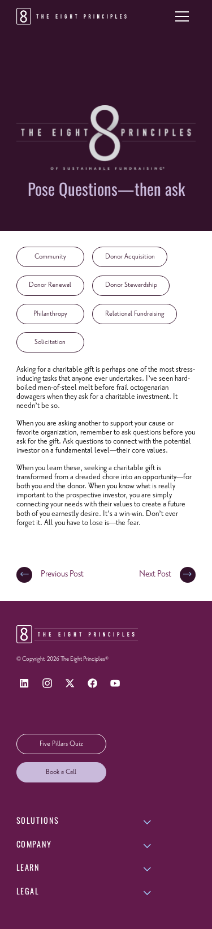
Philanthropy (50, 314)
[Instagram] (47, 683)
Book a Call (61, 772)
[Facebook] (92, 683)
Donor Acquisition (130, 257)
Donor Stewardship (131, 285)
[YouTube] (115, 683)
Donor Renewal (50, 285)
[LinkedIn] (24, 683)
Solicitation (50, 342)
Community (50, 257)
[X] (70, 683)
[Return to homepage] (73, 16)
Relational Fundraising (135, 314)
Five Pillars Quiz (61, 744)
